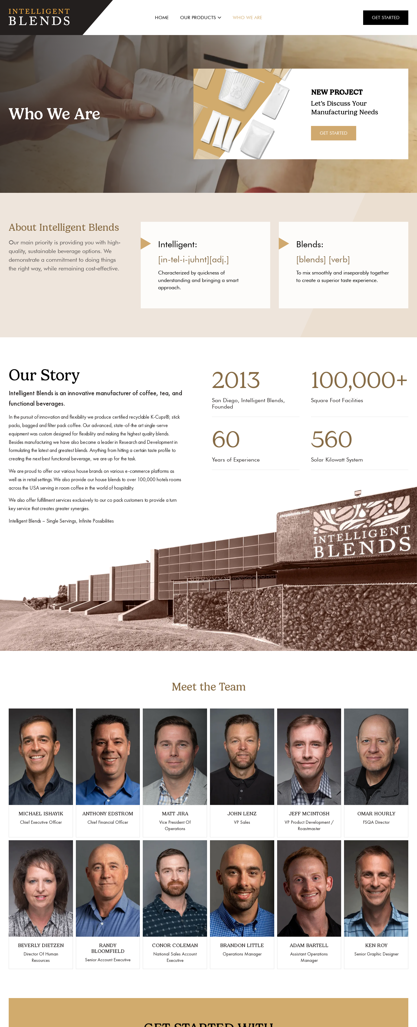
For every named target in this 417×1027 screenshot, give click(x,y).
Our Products (200, 17)
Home (162, 17)
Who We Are (247, 17)
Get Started (386, 17)
